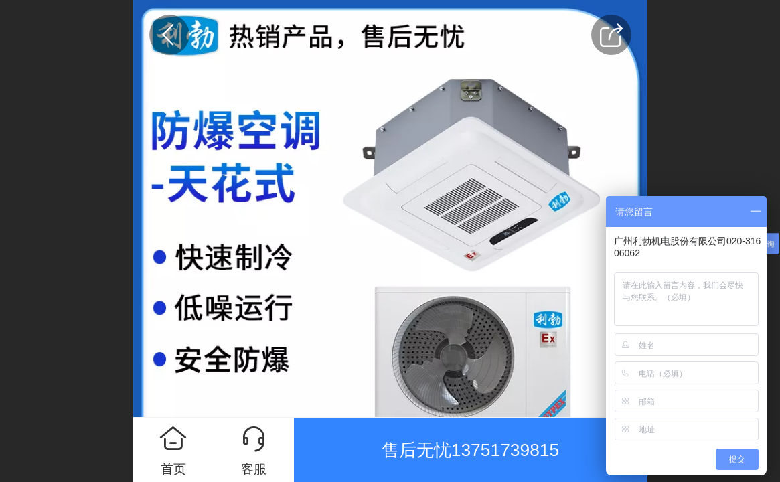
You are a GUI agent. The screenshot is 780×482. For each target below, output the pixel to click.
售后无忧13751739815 (470, 450)
